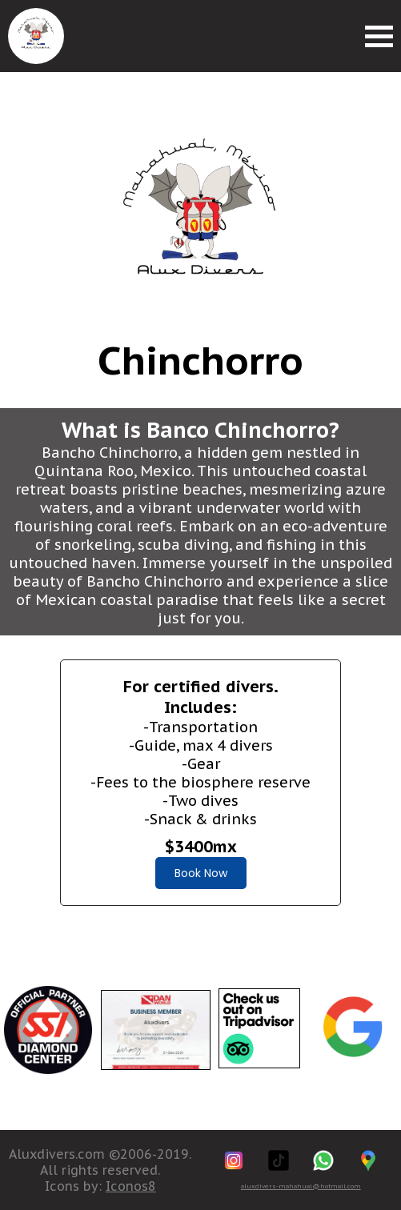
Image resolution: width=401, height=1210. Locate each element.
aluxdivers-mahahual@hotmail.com (301, 1186)
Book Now (200, 873)
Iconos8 (131, 1186)
